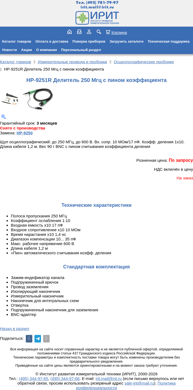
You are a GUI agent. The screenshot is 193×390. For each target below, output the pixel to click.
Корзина (119, 32)
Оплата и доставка (51, 41)
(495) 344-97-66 (65, 378)
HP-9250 (25, 133)
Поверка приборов (88, 41)
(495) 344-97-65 (33, 378)
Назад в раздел (14, 328)
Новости (9, 50)
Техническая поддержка (168, 41)
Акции (26, 50)
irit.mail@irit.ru (97, 7)
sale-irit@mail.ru (139, 383)
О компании (46, 50)
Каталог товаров (16, 41)
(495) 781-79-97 (102, 3)
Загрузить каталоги (127, 41)
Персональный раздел (81, 50)
